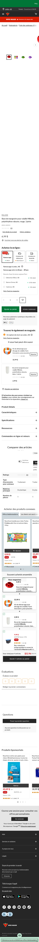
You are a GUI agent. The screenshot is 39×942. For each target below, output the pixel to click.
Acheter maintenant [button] (29, 309)
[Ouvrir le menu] (3, 14)
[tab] (7, 256)
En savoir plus (7, 891)
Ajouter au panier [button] (10, 309)
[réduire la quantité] (17, 300)
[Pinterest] (24, 907)
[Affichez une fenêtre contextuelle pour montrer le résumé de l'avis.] (19, 563)
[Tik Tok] (29, 907)
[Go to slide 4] (30, 57)
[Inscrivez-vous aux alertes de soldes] (15, 240)
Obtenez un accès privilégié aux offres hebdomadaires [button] (19, 940)
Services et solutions (19, 842)
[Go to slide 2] (16, 57)
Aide (19, 834)
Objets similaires (25, 232)
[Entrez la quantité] (10, 300)
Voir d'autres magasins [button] (11, 291)
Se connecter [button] (19, 819)
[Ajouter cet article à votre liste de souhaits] (23, 300)
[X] (9, 907)
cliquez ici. (24, 399)
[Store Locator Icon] (3, 9)
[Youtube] (19, 907)
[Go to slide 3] (23, 57)
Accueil (4, 25)
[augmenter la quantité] (3, 300)
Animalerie (13, 25)
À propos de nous (19, 849)
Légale (19, 856)
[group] (8, 557)
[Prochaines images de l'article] (35, 45)
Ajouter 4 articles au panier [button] (19, 659)
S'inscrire (7, 876)
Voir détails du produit (9, 232)
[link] (8, 228)
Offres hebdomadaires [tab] (10, 514)
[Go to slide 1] (8, 57)
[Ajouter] (33, 354)
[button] (21, 266)
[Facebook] (4, 907)
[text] (17, 563)
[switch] (21, 461)
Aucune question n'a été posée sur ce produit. (17, 729)
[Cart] (35, 14)
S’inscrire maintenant (28, 826)
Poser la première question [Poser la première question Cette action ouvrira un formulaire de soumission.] (19, 721)
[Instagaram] (14, 907)
